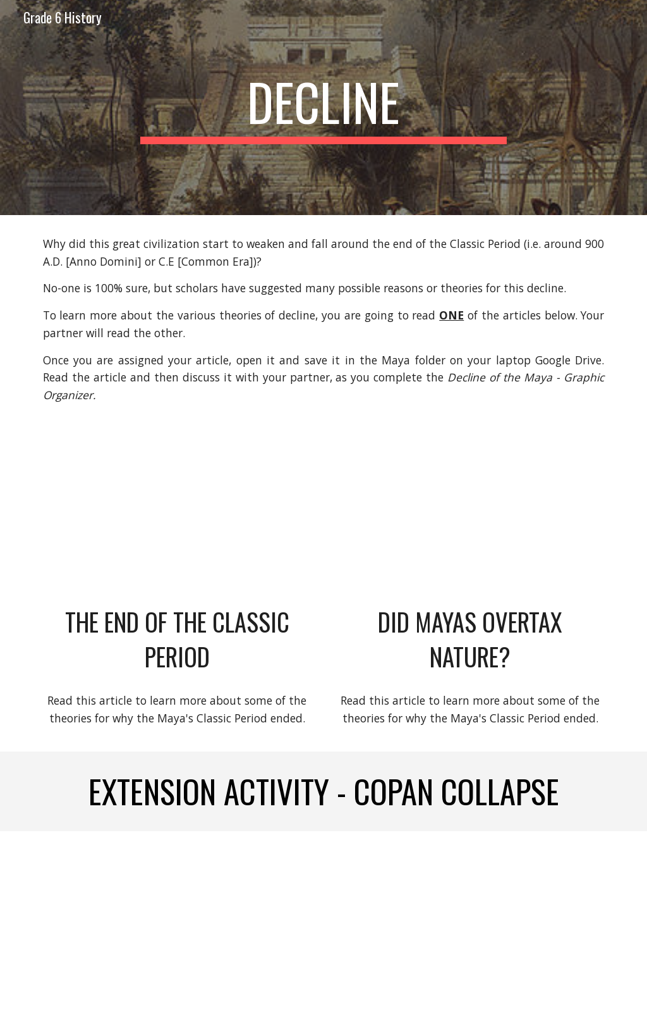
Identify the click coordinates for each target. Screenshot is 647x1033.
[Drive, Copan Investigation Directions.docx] (177, 932)
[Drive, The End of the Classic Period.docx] (177, 518)
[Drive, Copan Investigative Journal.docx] (470, 932)
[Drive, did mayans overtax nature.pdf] (470, 518)
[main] (323, 107)
